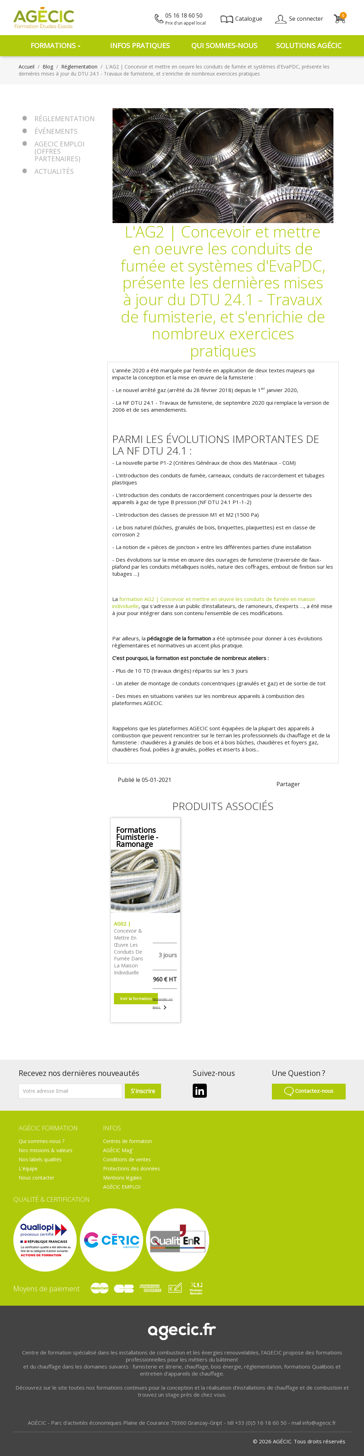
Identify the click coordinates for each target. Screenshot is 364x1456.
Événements (56, 131)
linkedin (321, 783)
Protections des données (131, 1168)
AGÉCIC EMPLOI (121, 1186)
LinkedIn (200, 1091)
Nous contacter (36, 1177)
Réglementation (64, 118)
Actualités (54, 171)
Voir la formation (136, 998)
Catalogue (241, 18)
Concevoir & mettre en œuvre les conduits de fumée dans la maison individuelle (128, 948)
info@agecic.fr (319, 1422)
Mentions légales (122, 1177)
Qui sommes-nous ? (41, 1141)
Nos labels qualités (40, 1159)
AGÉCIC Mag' (118, 1150)
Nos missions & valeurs (45, 1150)
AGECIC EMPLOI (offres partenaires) (59, 151)
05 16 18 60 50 (185, 19)
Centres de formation (127, 1141)
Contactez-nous (308, 1090)
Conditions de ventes (127, 1159)
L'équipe (28, 1168)
